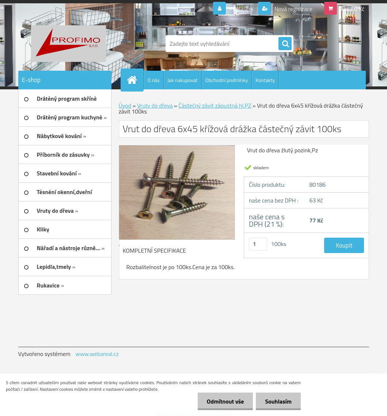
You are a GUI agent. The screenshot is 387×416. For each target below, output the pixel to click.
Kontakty (265, 80)
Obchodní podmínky (226, 80)
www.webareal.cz (97, 353)
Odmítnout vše (225, 401)
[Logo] (68, 43)
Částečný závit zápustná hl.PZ (214, 105)
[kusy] (258, 244)
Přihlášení (241, 8)
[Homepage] (135, 80)
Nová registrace (292, 8)
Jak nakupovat (182, 80)
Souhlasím (278, 401)
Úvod (125, 105)
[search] (285, 44)
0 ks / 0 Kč (352, 8)
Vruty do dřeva (155, 105)
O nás (154, 80)
